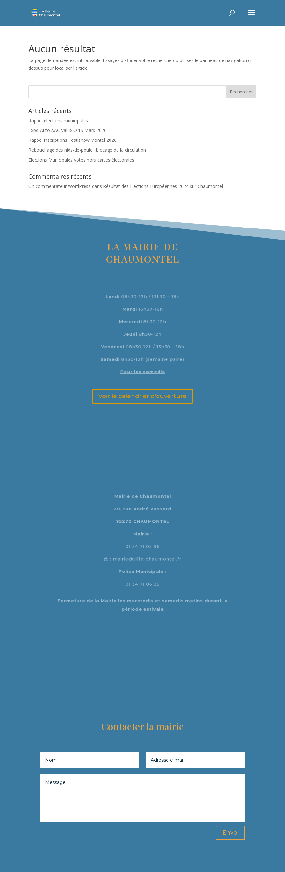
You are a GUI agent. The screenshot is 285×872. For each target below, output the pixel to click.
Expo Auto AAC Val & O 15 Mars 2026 (67, 130)
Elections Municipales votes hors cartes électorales (81, 160)
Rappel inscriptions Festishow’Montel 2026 (72, 140)
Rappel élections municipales (58, 120)
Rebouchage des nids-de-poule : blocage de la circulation (87, 150)
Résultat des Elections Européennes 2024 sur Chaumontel (163, 186)
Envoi (230, 832)
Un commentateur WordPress (59, 186)
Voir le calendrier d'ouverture (142, 396)
